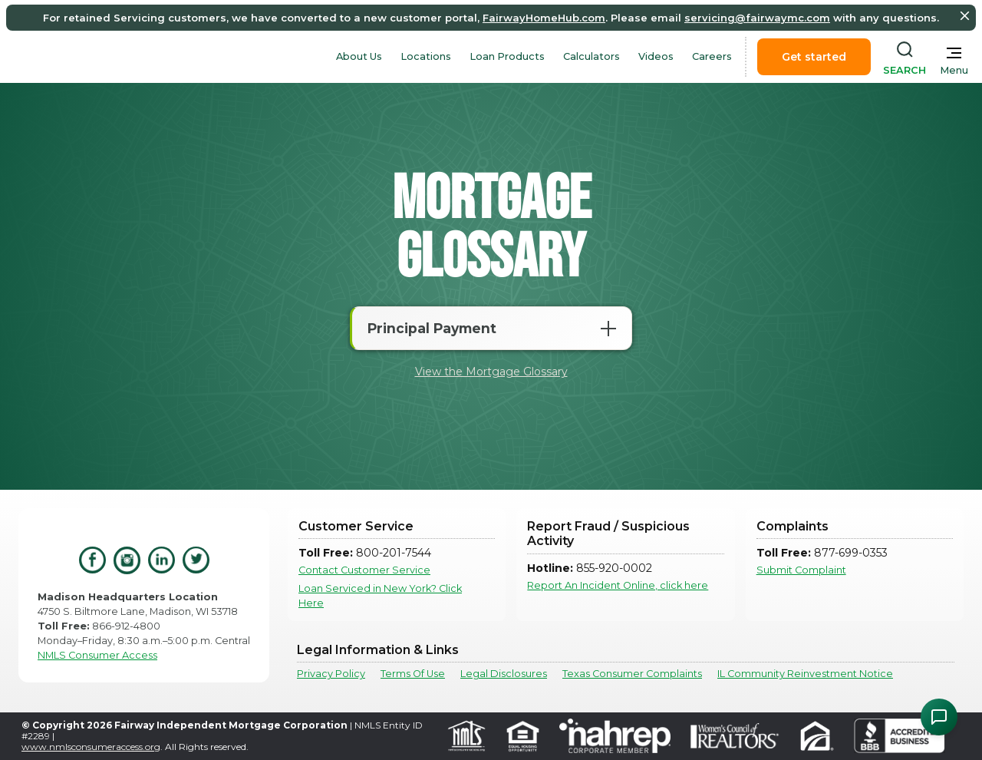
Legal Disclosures (503, 673)
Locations (425, 56)
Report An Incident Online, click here (617, 585)
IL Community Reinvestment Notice (805, 673)
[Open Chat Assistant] (939, 717)
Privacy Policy (331, 673)
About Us (359, 56)
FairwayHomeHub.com (544, 18)
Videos (656, 56)
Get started (814, 57)
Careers (712, 56)
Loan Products (507, 56)
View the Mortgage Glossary (491, 371)
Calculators (591, 56)
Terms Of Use (413, 673)
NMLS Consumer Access (97, 655)
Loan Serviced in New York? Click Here (380, 596)
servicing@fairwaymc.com (757, 18)
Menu (954, 70)
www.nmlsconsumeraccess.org (90, 746)
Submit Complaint (801, 570)
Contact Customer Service (364, 570)
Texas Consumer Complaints (632, 673)
